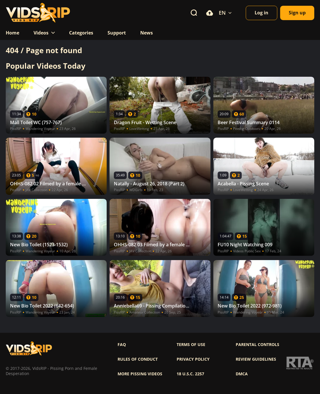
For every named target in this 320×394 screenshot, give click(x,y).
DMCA (242, 373)
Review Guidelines (256, 359)
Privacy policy (193, 359)
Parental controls (257, 344)
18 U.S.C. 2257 (190, 373)
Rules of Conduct (138, 359)
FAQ (122, 344)
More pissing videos (140, 373)
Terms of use (191, 344)
